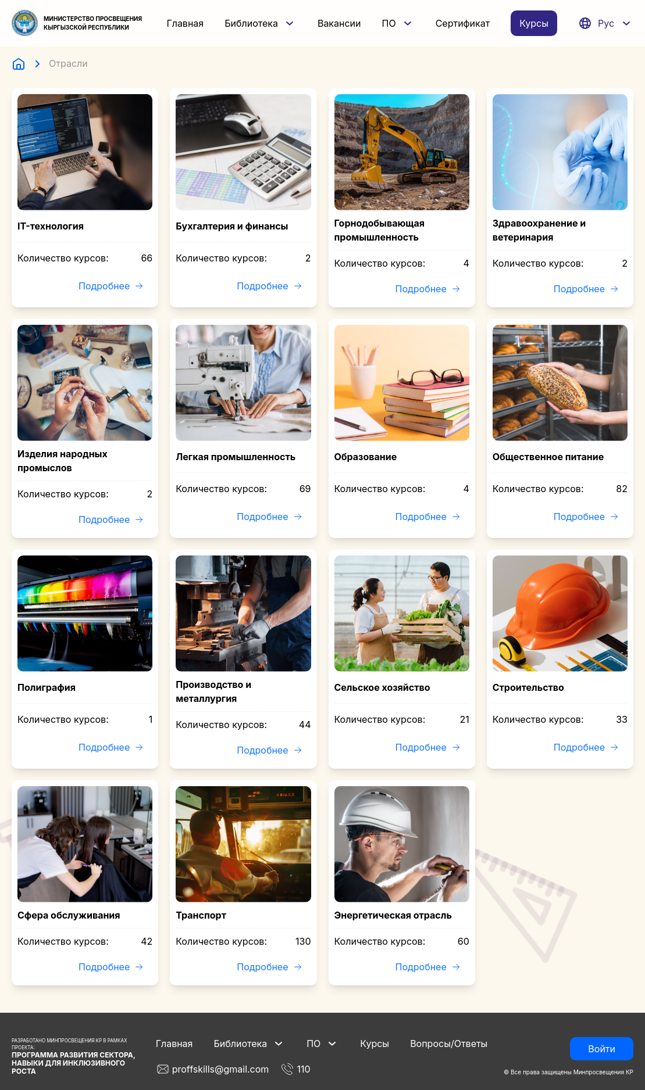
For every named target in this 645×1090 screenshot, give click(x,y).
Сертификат (463, 23)
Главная (185, 23)
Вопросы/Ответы (448, 1043)
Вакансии (339, 23)
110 (295, 1069)
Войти (601, 1049)
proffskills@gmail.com (212, 1069)
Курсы (533, 23)
